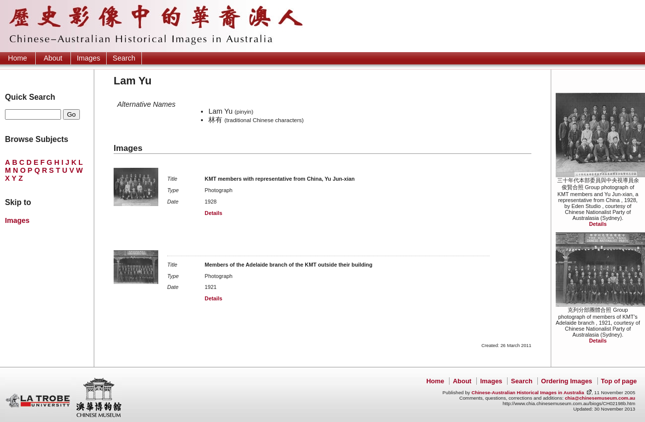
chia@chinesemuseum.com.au (600, 398)
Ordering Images (566, 381)
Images (88, 58)
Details (597, 224)
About (53, 58)
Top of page (619, 381)
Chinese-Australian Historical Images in (527, 392)
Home (17, 58)
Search (124, 58)
